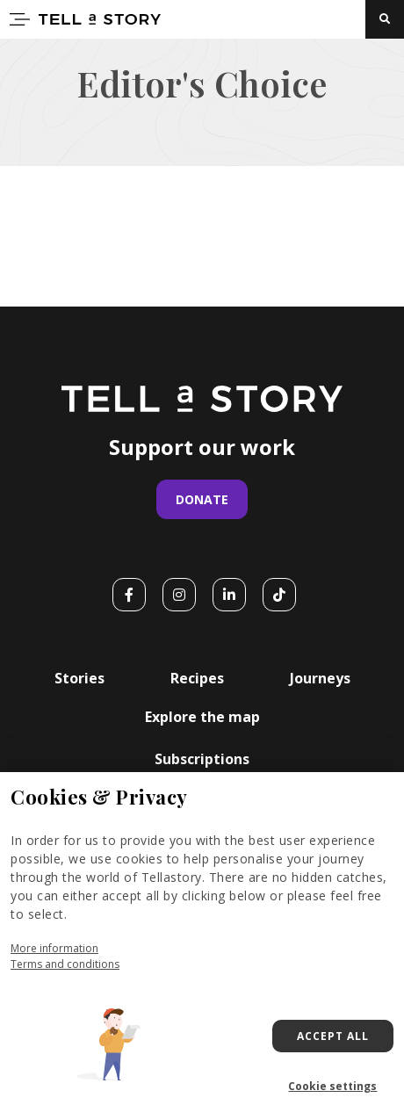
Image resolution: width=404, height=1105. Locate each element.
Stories (79, 678)
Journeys (320, 678)
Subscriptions (202, 759)
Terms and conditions (65, 964)
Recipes (197, 678)
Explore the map (202, 716)
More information (54, 948)
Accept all (333, 1036)
